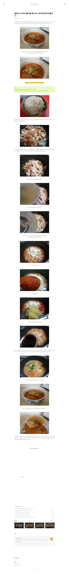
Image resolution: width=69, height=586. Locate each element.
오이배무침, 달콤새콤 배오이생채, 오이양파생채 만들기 (22, 513)
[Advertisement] (34, 448)
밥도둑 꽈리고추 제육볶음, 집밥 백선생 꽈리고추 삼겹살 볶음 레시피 (24, 508)
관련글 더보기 (52, 520)
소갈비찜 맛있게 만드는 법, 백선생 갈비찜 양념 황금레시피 (23, 510)
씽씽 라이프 (18, 538)
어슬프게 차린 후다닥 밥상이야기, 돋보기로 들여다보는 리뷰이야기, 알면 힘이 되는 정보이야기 (31, 539)
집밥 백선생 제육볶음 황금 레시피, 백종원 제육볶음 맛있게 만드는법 (24, 517)
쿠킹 (15, 506)
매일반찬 (18, 506)
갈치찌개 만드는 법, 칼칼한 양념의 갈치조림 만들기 (22, 515)
